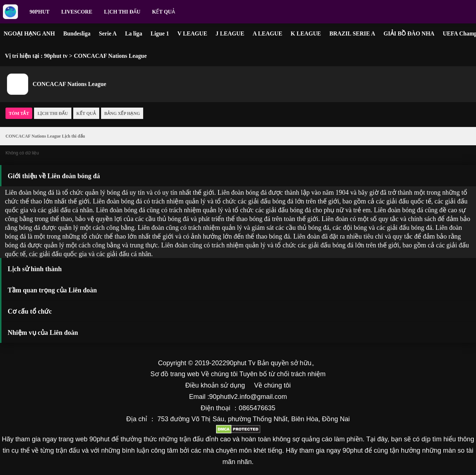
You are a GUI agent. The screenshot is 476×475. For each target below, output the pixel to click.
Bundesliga (76, 33)
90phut (39, 12)
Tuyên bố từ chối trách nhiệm (282, 374)
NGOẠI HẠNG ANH (29, 33)
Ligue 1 (159, 33)
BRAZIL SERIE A (352, 33)
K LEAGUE (306, 33)
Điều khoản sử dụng (215, 385)
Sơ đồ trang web (174, 374)
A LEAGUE (267, 33)
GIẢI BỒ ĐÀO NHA (409, 33)
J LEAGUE (230, 33)
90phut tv (55, 56)
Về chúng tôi (219, 374)
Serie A (108, 33)
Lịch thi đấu (122, 12)
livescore (76, 12)
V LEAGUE (192, 33)
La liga (133, 33)
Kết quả (163, 12)
